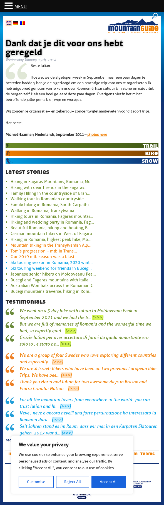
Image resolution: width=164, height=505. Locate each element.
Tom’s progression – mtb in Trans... (44, 251)
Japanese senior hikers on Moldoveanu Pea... (53, 274)
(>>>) (97, 317)
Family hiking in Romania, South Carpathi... (51, 205)
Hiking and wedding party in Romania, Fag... (52, 222)
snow (150, 161)
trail (150, 146)
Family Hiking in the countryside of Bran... (50, 193)
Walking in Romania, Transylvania (42, 210)
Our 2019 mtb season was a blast (42, 256)
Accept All (109, 481)
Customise (36, 481)
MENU (20, 7)
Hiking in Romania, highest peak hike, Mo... (51, 239)
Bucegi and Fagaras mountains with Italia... (51, 280)
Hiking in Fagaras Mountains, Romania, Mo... (52, 181)
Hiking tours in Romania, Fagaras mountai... (52, 216)
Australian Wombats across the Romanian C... (53, 285)
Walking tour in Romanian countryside (47, 199)
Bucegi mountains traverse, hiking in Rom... (52, 291)
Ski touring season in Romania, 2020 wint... (52, 262)
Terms (147, 454)
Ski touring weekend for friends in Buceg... (51, 268)
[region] (72, 465)
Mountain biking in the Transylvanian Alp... (51, 245)
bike (151, 153)
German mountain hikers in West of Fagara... (53, 233)
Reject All (72, 481)
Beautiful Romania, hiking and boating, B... (51, 228)
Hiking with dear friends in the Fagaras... (49, 187)
